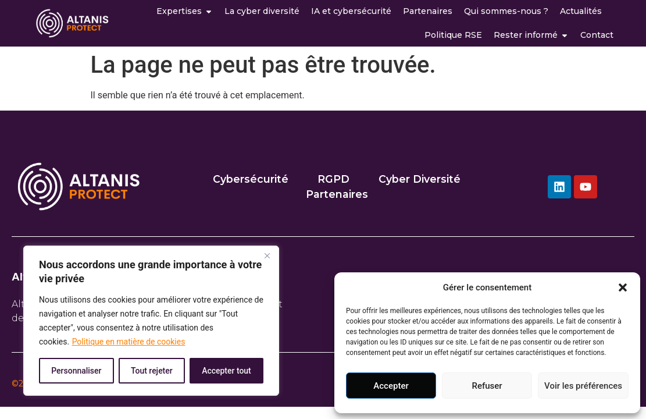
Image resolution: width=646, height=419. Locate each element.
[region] (151, 321)
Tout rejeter (152, 370)
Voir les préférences (583, 386)
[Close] (267, 255)
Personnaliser (76, 370)
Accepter (390, 386)
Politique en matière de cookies (128, 341)
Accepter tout (226, 370)
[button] (623, 287)
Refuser (487, 386)
